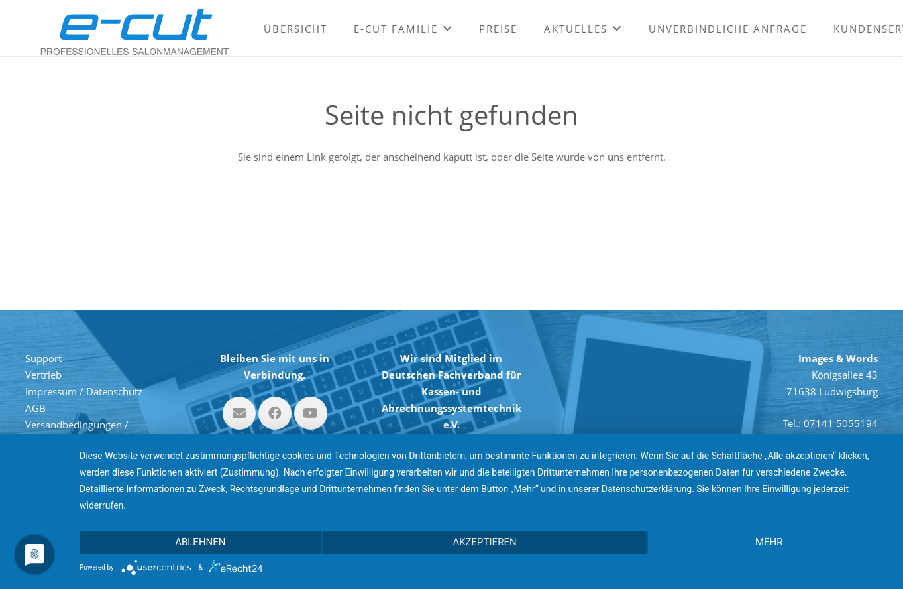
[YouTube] (310, 413)
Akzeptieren (484, 542)
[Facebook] (275, 413)
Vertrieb (43, 374)
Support (43, 358)
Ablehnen (200, 542)
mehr (769, 542)
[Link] (134, 32)
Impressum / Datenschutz (83, 391)
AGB (35, 408)
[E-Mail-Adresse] (239, 413)
